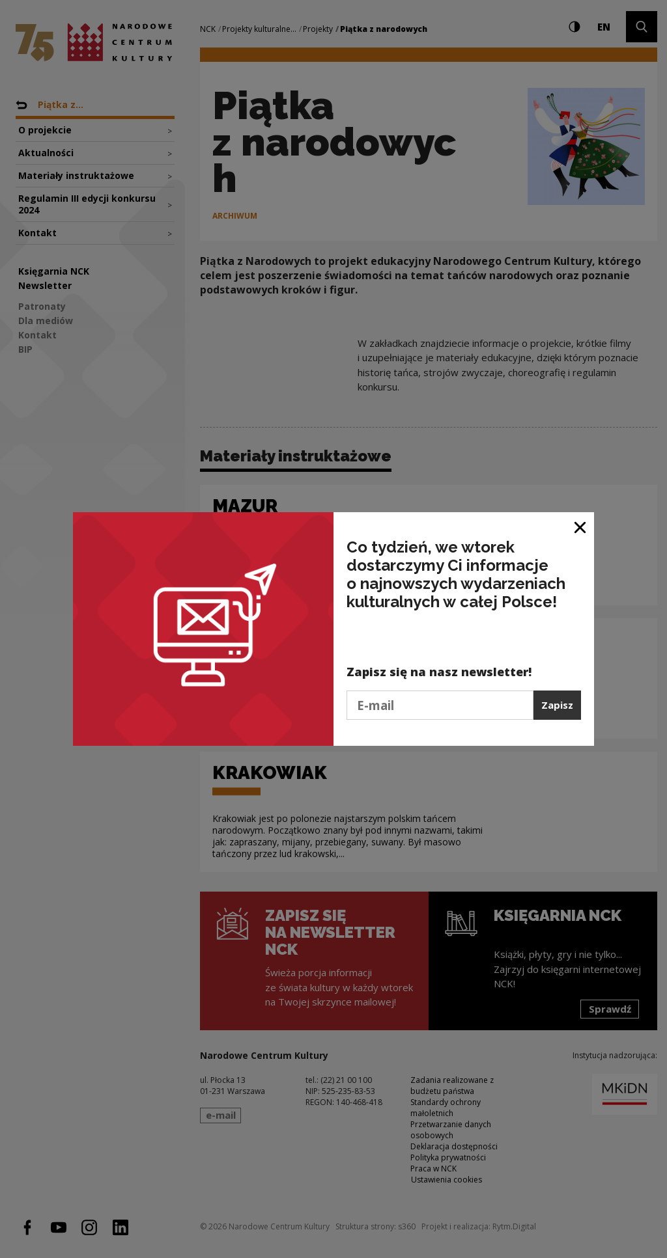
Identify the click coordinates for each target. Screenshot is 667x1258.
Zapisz (557, 704)
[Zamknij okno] (581, 526)
